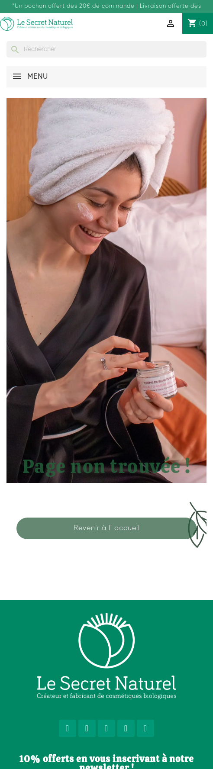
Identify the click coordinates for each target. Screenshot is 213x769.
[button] (106, 528)
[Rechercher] (106, 49)
